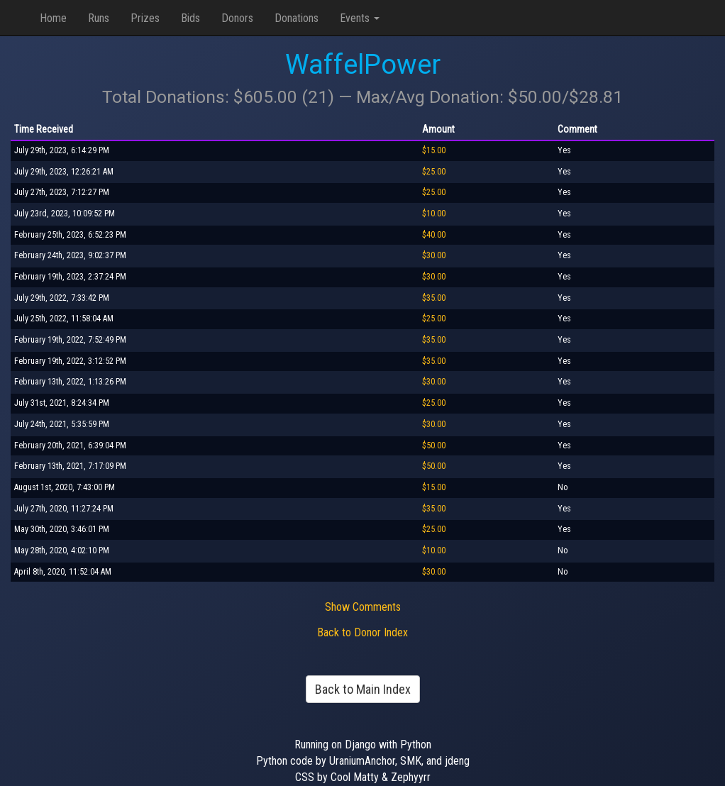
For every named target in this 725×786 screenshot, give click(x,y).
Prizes (145, 18)
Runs (98, 18)
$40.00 (433, 235)
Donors (237, 18)
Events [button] (360, 18)
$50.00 (433, 445)
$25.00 (433, 172)
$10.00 (433, 213)
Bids (190, 18)
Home (53, 18)
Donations (297, 18)
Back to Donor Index (362, 632)
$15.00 (433, 150)
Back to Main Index (363, 689)
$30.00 (433, 255)
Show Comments (363, 607)
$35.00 (433, 298)
